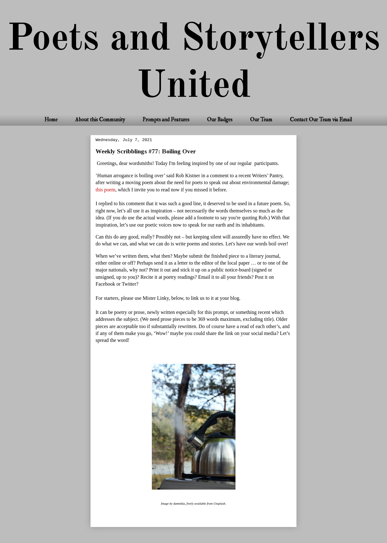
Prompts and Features (165, 119)
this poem (105, 189)
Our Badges (219, 119)
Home (51, 119)
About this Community (100, 119)
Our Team (261, 119)
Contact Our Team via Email (321, 119)
